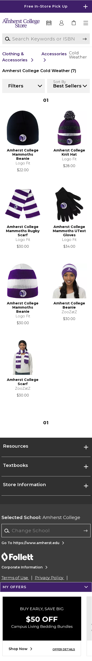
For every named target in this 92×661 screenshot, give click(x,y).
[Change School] (46, 530)
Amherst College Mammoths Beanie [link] (23, 154)
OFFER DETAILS (64, 649)
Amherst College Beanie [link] (69, 305)
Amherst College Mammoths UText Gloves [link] (69, 231)
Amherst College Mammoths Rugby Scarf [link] (22, 231)
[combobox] (46, 531)
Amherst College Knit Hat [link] (69, 152)
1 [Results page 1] (46, 100)
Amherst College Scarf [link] (23, 382)
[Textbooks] (49, 23)
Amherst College (40, 517)
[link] (74, 23)
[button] (86, 23)
